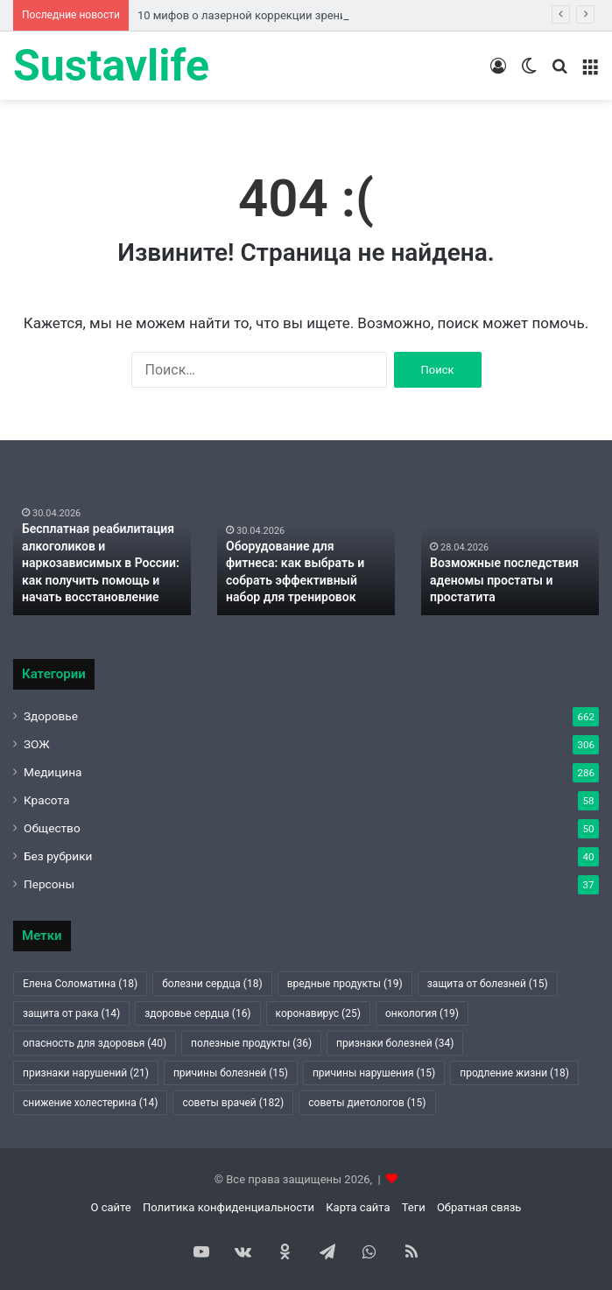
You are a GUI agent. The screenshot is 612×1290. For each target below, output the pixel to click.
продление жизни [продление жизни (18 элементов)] (514, 1073)
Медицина (53, 772)
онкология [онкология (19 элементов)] (422, 1013)
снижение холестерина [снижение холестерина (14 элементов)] (90, 1103)
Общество (52, 828)
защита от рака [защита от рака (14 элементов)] (71, 1013)
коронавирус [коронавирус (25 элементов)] (318, 1013)
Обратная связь (479, 1207)
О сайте (111, 1207)
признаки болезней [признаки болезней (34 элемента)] (395, 1043)
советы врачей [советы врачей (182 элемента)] (233, 1103)
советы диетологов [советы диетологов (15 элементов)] (367, 1103)
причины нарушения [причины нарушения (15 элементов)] (374, 1073)
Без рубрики (58, 856)
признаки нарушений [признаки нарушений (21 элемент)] (86, 1073)
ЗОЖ (37, 744)
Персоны (49, 884)
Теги (414, 1207)
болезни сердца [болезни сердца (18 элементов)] (212, 984)
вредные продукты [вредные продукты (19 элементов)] (345, 984)
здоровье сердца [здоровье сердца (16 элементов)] (197, 1013)
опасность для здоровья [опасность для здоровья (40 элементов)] (94, 1043)
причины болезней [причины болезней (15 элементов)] (230, 1073)
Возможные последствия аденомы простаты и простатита (504, 580)
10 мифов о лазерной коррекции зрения (245, 15)
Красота (46, 800)
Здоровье (51, 716)
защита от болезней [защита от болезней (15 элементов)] (487, 984)
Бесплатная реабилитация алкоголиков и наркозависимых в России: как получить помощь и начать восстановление (100, 563)
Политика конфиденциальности (228, 1207)
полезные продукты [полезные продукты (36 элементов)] (251, 1043)
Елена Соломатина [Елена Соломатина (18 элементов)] (80, 984)
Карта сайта (358, 1207)
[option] (102, 547)
